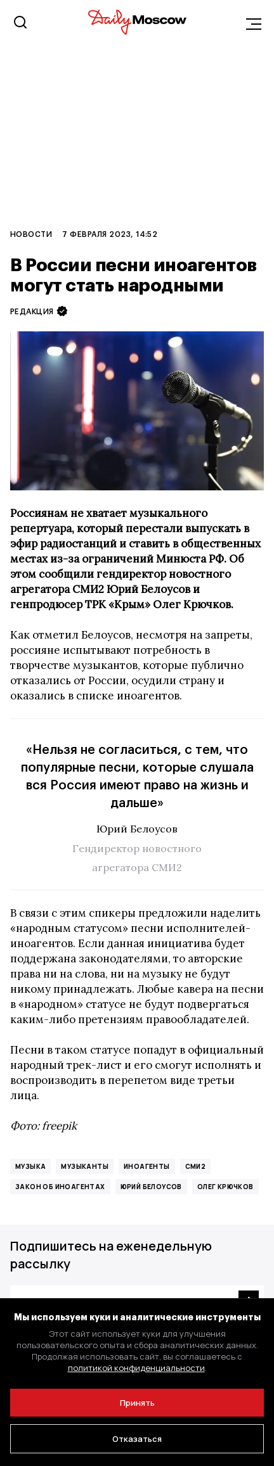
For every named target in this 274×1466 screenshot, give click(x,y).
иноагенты (147, 1166)
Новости (31, 233)
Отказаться (137, 1438)
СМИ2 (195, 1166)
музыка (30, 1166)
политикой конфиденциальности (136, 1368)
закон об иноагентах (60, 1186)
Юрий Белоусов (151, 1186)
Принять (137, 1402)
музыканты (84, 1166)
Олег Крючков (225, 1186)
